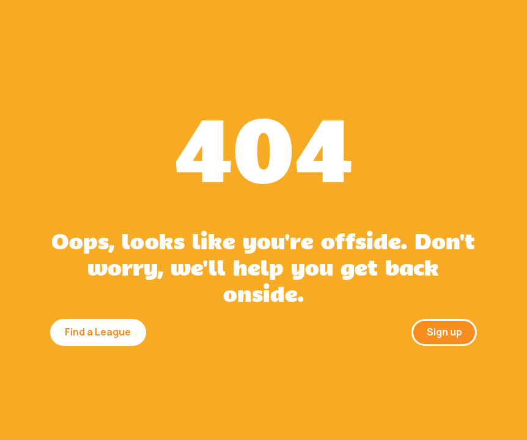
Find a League (98, 332)
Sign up (444, 332)
